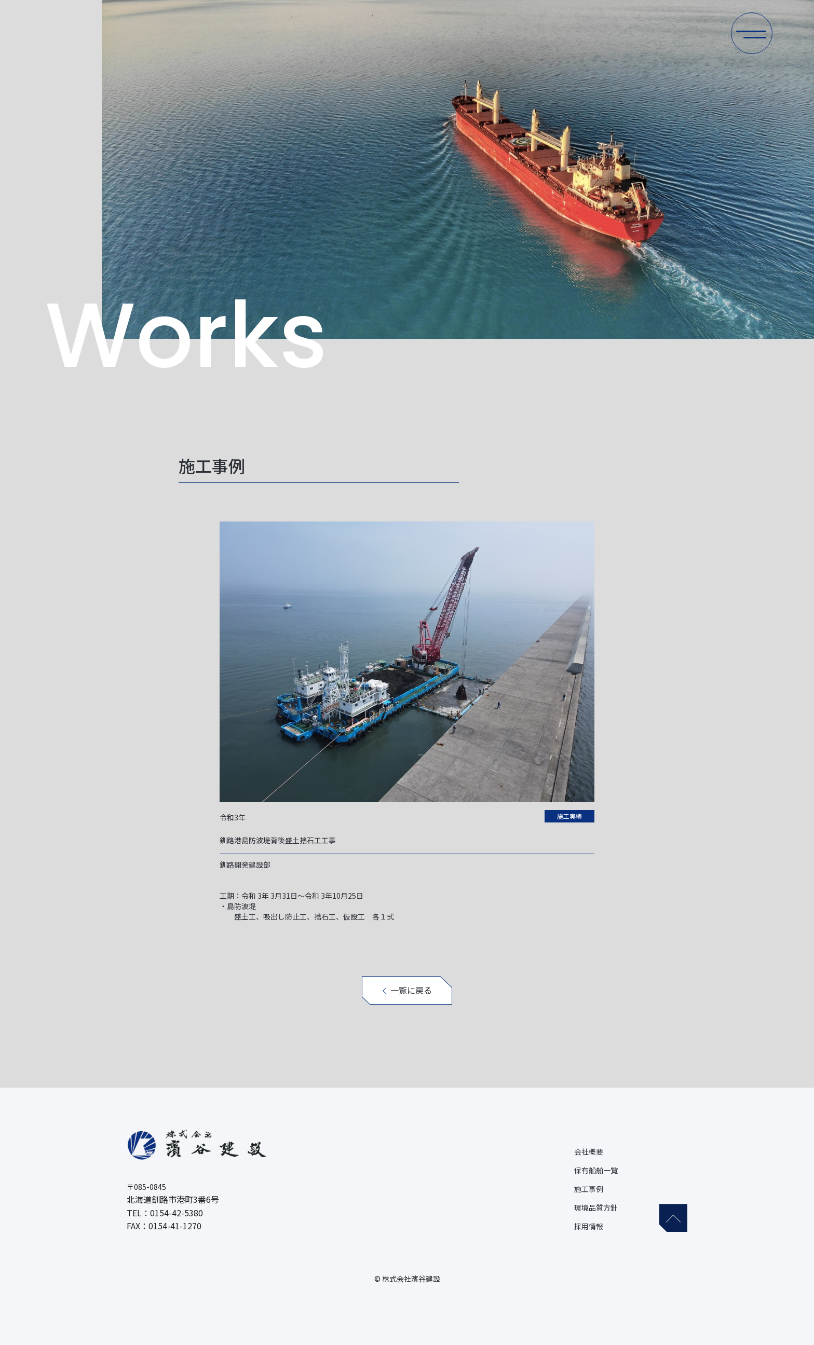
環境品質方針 (596, 1207)
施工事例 (588, 1189)
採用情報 (588, 1226)
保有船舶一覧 (596, 1170)
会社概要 (588, 1151)
